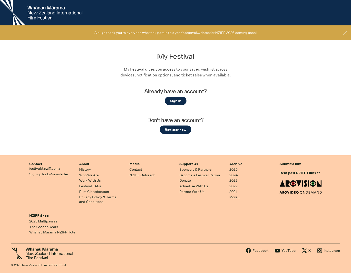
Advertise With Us (193, 186)
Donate (185, 180)
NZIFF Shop (39, 215)
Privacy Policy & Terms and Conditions (97, 199)
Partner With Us (191, 191)
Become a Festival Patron (199, 175)
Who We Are (89, 175)
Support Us (188, 164)
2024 (233, 175)
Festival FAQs (90, 186)
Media (134, 164)
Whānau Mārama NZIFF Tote (52, 232)
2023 (233, 180)
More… (234, 197)
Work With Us (90, 180)
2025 (233, 169)
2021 (233, 191)
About (84, 164)
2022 (233, 186)
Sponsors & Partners (195, 169)
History (85, 169)
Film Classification (94, 191)
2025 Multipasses (43, 221)
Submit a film (290, 164)
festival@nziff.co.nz (44, 168)
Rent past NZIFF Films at (300, 173)
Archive (235, 164)
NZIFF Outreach (142, 175)
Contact (35, 164)
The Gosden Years (43, 227)
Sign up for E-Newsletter (48, 174)
